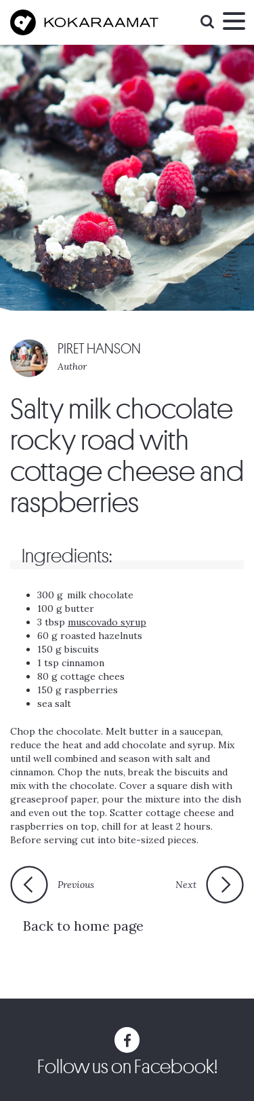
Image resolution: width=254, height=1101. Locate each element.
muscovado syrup (107, 622)
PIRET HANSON (99, 349)
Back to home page (83, 925)
